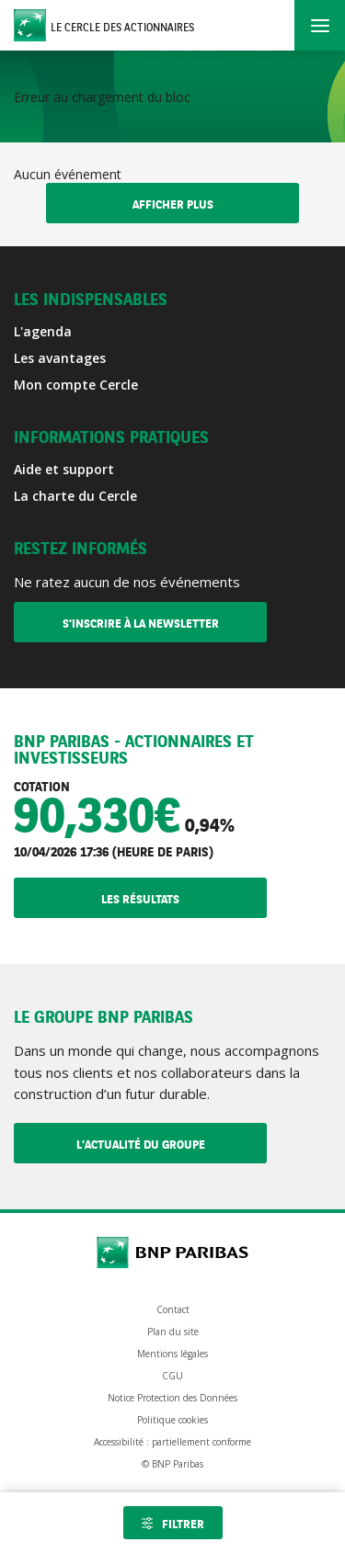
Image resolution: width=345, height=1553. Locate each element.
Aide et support (64, 469)
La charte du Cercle (75, 495)
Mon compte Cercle (76, 384)
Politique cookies (172, 1419)
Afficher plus (172, 205)
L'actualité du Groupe (172, 1145)
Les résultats (184, 899)
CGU (172, 1375)
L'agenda (43, 331)
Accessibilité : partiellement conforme (172, 1441)
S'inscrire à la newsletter (141, 624)
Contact (173, 1309)
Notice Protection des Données (172, 1397)
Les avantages (60, 358)
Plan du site (173, 1331)
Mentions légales (172, 1353)
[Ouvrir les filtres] (173, 1522)
